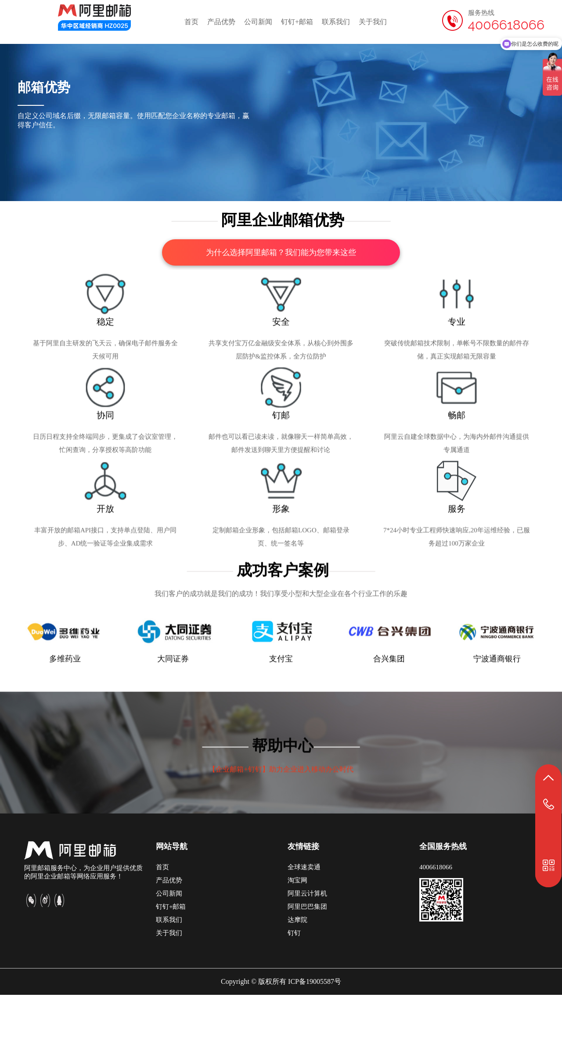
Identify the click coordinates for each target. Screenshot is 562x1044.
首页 (191, 21)
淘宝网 (297, 929)
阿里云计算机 (307, 942)
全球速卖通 (304, 916)
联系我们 (336, 21)
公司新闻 (258, 21)
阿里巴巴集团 (307, 955)
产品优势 (221, 21)
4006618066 (435, 916)
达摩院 (297, 968)
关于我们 (373, 21)
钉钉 (294, 982)
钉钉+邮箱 (297, 21)
